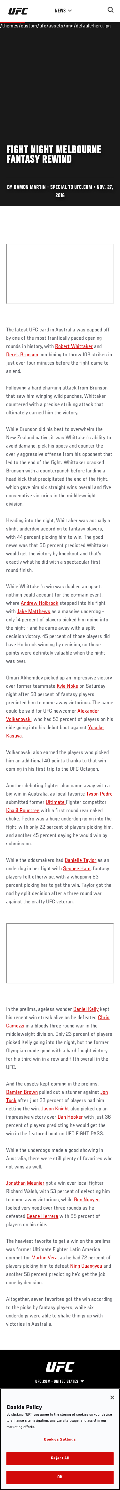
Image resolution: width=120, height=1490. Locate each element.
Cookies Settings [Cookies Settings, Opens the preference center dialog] (60, 1440)
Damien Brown (22, 1092)
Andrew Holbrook (39, 603)
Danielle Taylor (80, 861)
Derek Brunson (22, 355)
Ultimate (56, 802)
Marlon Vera (44, 1258)
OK (59, 1477)
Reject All (60, 1459)
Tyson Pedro (99, 794)
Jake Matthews (33, 612)
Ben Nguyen (87, 1200)
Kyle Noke (67, 686)
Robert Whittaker (74, 347)
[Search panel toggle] (110, 10)
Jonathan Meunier (25, 1183)
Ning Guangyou (86, 1266)
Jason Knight (55, 1109)
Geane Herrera (42, 1216)
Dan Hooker (70, 1117)
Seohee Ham (77, 869)
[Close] (112, 1397)
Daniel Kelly (86, 1009)
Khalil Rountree (22, 811)
